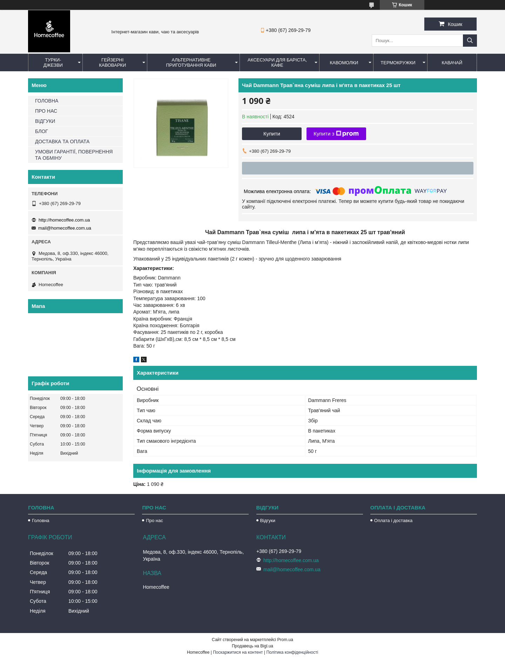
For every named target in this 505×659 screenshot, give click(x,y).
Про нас (154, 520)
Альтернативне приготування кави (191, 62)
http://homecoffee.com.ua (64, 220)
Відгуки (267, 520)
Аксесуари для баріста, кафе (277, 62)
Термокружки (398, 62)
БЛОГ (41, 131)
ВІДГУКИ (45, 121)
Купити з (336, 134)
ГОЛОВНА (46, 101)
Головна (40, 520)
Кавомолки (344, 62)
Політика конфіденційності (292, 652)
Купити (271, 134)
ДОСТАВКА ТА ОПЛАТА (62, 141)
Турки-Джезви (53, 62)
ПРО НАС (46, 111)
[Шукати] (470, 40)
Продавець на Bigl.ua (252, 646)
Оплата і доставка (393, 520)
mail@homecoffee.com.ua (64, 228)
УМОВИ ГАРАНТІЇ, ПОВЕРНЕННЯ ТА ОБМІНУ (74, 155)
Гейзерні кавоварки (112, 62)
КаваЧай (452, 62)
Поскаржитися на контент (238, 652)
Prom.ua (285, 639)
